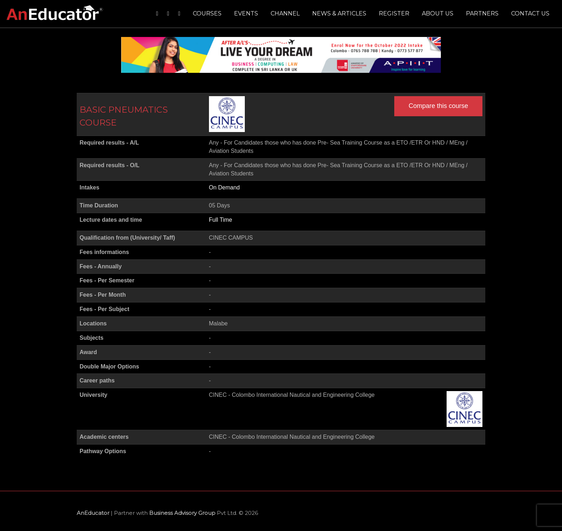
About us (437, 13)
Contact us (530, 13)
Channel (285, 13)
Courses (207, 13)
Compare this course (438, 105)
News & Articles (339, 13)
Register (394, 13)
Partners (482, 13)
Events (246, 13)
